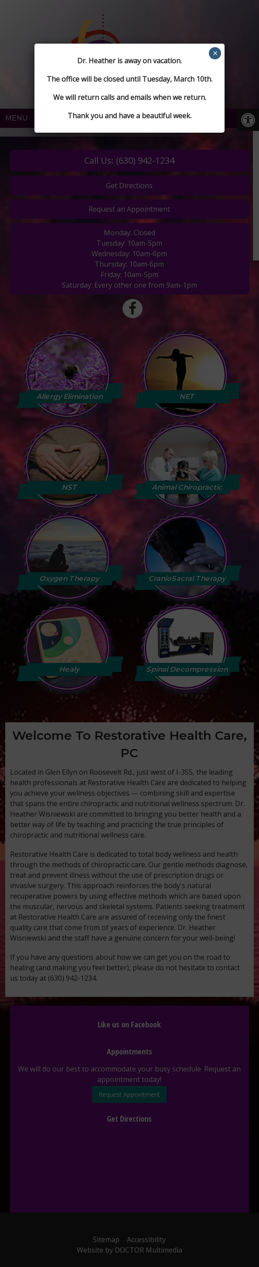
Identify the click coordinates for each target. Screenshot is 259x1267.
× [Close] (215, 53)
